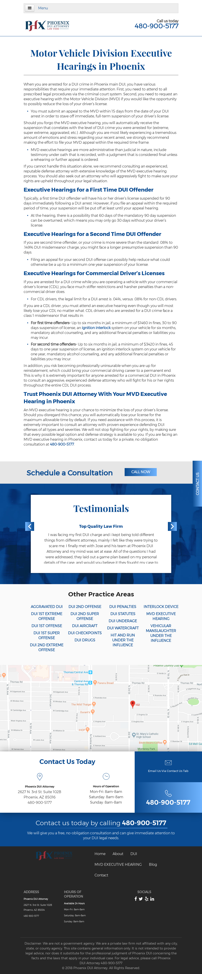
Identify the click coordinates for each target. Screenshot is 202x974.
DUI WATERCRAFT (123, 628)
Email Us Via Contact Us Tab (168, 771)
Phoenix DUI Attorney (36, 899)
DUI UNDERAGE (123, 621)
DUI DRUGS (84, 640)
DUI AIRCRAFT (84, 626)
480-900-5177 (156, 26)
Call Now (140, 472)
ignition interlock (96, 328)
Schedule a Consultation (70, 473)
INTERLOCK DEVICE (161, 607)
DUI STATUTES (122, 614)
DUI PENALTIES (122, 607)
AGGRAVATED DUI (47, 607)
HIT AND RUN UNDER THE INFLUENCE (123, 640)
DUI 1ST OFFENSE (46, 626)
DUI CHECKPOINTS (85, 633)
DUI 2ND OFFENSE (84, 607)
